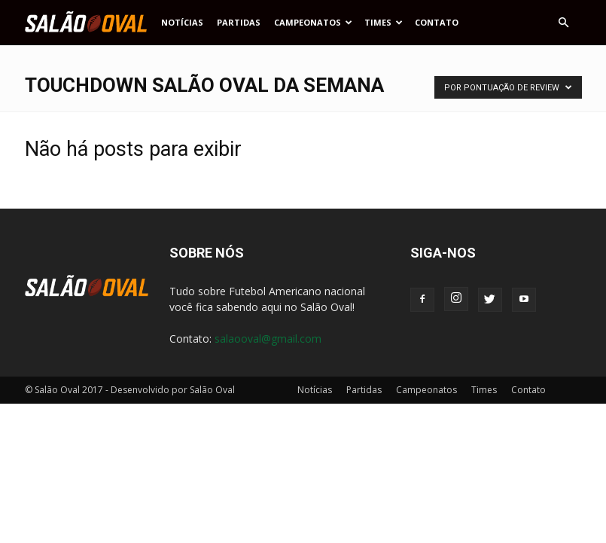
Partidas (238, 22)
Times (383, 22)
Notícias (182, 22)
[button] (564, 23)
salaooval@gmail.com (268, 338)
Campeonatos (313, 22)
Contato (436, 22)
